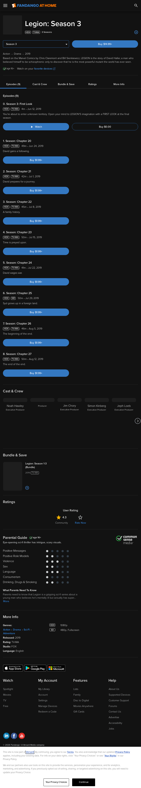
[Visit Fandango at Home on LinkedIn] (6, 733)
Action (6, 626)
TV (4, 696)
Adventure (9, 629)
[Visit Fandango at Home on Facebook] (14, 733)
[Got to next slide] (137, 417)
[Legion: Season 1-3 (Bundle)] (39, 462)
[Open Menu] (5, 5)
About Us (114, 685)
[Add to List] (136, 28)
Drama (17, 626)
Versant (30, 752)
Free (5, 702)
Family (77, 691)
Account (43, 691)
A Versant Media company (32, 741)
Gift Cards (78, 708)
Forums (113, 702)
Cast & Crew (39, 80)
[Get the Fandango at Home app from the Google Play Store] (35, 664)
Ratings (92, 80)
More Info (118, 80)
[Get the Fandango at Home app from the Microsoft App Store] (56, 664)
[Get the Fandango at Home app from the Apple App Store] (13, 664)
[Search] (136, 5)
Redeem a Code (47, 708)
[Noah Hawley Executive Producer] (15, 417)
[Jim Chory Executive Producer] (69, 417)
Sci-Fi (27, 626)
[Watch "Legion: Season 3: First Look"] (36, 123)
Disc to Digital (81, 696)
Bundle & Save (66, 80)
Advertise (114, 713)
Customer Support (119, 696)
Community (61, 519)
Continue (83, 782)
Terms (70, 752)
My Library (44, 685)
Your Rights (110, 755)
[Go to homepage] (34, 5)
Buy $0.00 (105, 123)
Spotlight (8, 685)
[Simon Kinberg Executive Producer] (96, 417)
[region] (70, 767)
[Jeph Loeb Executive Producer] (124, 417)
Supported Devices (119, 691)
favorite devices (44, 65)
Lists (75, 685)
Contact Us (115, 708)
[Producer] (42, 417)
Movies (7, 691)
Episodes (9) (13, 80)
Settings (42, 696)
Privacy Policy (122, 752)
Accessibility (115, 719)
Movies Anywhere (83, 702)
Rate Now (80, 519)
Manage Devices (47, 702)
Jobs (111, 725)
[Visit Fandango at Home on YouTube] (21, 733)
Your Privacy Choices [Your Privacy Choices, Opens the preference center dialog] (56, 782)
